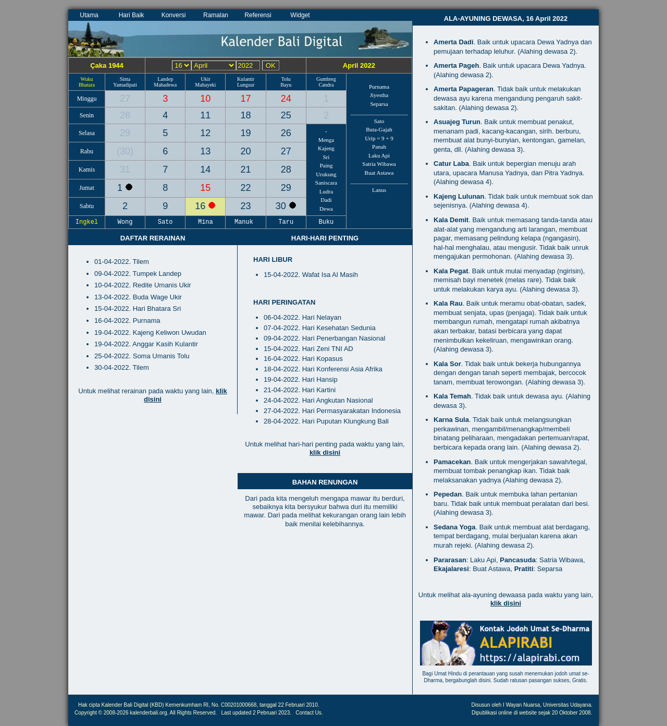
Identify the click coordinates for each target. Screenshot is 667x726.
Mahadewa (165, 85)
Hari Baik (131, 15)
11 (205, 115)
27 (125, 98)
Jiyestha (379, 95)
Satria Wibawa (379, 164)
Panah (379, 146)
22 (246, 188)
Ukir (205, 79)
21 (246, 169)
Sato (379, 121)
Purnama (379, 86)
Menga (326, 140)
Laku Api (379, 155)
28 (125, 115)
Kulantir (245, 79)
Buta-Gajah (379, 129)
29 (125, 133)
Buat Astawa (379, 173)
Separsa (379, 104)
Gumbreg (326, 79)
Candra (326, 85)
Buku (326, 222)
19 (246, 133)
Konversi (174, 15)
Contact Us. (309, 713)
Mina (206, 222)
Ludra (326, 191)
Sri (326, 157)
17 (246, 98)
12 (205, 133)
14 (205, 169)
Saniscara (326, 182)
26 (286, 133)
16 (201, 206)
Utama (89, 15)
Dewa (326, 208)
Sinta (125, 79)
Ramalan (215, 15)
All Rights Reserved (193, 713)
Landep (165, 79)
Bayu (285, 85)
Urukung (326, 174)
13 (205, 151)
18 (246, 115)
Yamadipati (125, 85)
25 (286, 115)
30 (125, 151)
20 (246, 151)
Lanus (379, 190)
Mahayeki (205, 85)
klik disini (325, 452)
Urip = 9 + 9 (379, 138)
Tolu (286, 79)
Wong (125, 222)
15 (205, 188)
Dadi (325, 200)
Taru (286, 222)
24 (286, 98)
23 (246, 206)
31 (125, 169)
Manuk (246, 222)
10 (205, 98)
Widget (300, 15)
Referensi (257, 15)
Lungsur (245, 85)
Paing (325, 165)
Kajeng (326, 148)
